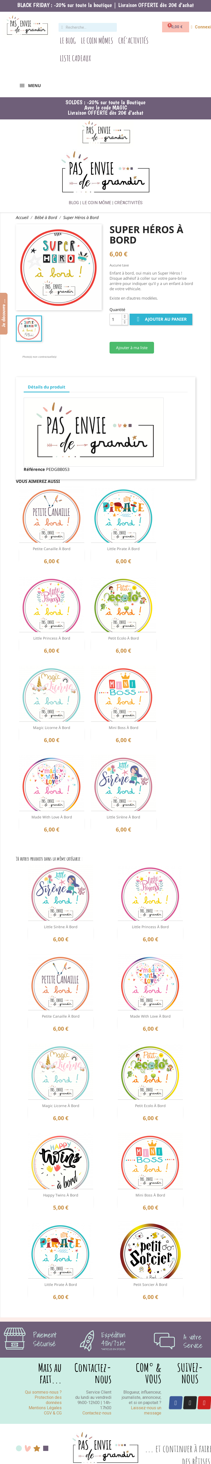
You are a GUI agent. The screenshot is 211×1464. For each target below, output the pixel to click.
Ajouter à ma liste (132, 347)
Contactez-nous (96, 1413)
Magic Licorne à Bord (51, 727)
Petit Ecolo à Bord (123, 638)
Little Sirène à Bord (123, 817)
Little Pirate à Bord (123, 548)
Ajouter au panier (161, 319)
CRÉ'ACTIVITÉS (128, 202)
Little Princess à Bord (51, 638)
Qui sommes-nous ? (43, 1392)
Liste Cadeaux (75, 58)
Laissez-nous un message (146, 1410)
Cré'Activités (133, 40)
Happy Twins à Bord (60, 1195)
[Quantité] (116, 319)
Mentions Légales (45, 1407)
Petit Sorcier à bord (150, 1284)
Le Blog (68, 40)
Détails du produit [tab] (46, 387)
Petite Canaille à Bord (52, 548)
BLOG (74, 202)
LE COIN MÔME (96, 202)
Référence (34, 469)
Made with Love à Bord (51, 817)
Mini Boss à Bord (123, 727)
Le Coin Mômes (97, 40)
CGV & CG (53, 1413)
